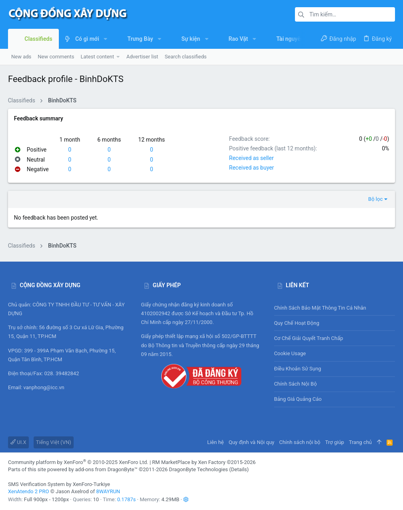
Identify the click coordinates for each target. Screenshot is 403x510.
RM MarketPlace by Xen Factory (204, 462)
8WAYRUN (108, 491)
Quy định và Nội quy (251, 442)
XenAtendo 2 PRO (28, 491)
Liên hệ (215, 442)
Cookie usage (290, 353)
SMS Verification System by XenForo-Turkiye (59, 484)
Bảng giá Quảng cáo (298, 399)
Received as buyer (251, 167)
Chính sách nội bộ (295, 384)
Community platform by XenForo (78, 462)
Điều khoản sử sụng (297, 369)
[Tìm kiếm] (345, 14)
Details (239, 469)
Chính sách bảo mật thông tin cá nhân (334, 307)
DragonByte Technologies (198, 469)
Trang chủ (360, 442)
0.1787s (126, 499)
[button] (105, 39)
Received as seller (251, 158)
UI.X (18, 442)
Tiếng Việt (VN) (53, 442)
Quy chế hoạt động (334, 323)
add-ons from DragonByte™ (106, 469)
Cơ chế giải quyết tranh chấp (308, 338)
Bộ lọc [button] (375, 199)
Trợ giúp (334, 442)
